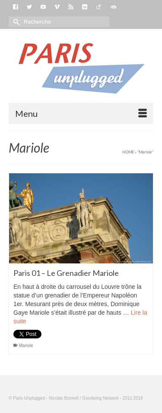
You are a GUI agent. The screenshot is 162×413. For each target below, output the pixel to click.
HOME (128, 151)
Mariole (26, 345)
